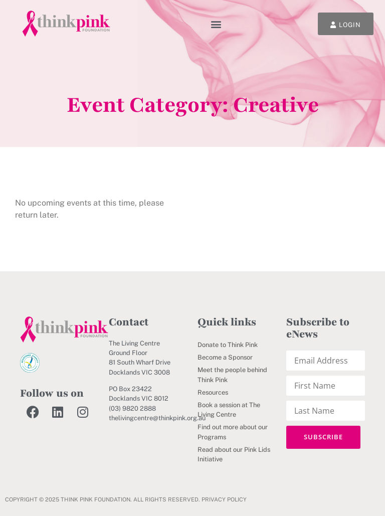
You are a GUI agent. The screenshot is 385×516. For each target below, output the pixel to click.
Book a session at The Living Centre (229, 409)
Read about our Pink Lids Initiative (234, 454)
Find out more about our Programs (233, 431)
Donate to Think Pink (228, 345)
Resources (213, 392)
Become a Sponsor (225, 357)
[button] (216, 24)
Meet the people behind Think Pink (232, 374)
